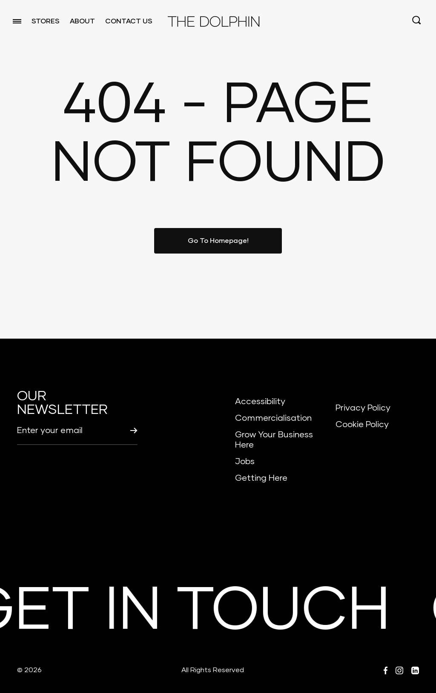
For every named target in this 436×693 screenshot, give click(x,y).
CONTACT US (128, 21)
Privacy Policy (363, 408)
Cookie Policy (362, 424)
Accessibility (260, 401)
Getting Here (261, 478)
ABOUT (82, 21)
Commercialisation (273, 418)
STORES (46, 21)
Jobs (245, 461)
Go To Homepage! (218, 240)
